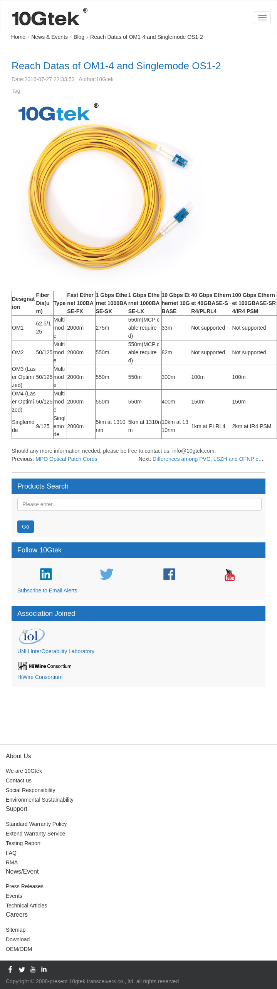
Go (25, 527)
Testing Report (23, 843)
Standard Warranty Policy (36, 824)
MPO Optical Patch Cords (66, 459)
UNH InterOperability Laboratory (55, 651)
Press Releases (25, 886)
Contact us (19, 780)
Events (14, 896)
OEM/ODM (19, 949)
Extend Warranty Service (35, 834)
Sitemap (15, 930)
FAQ (11, 853)
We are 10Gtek (24, 771)
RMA (12, 862)
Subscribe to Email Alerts (47, 590)
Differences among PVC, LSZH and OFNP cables (212, 459)
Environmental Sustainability (40, 800)
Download (18, 939)
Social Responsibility (30, 790)
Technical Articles (26, 905)
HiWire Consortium (39, 677)
